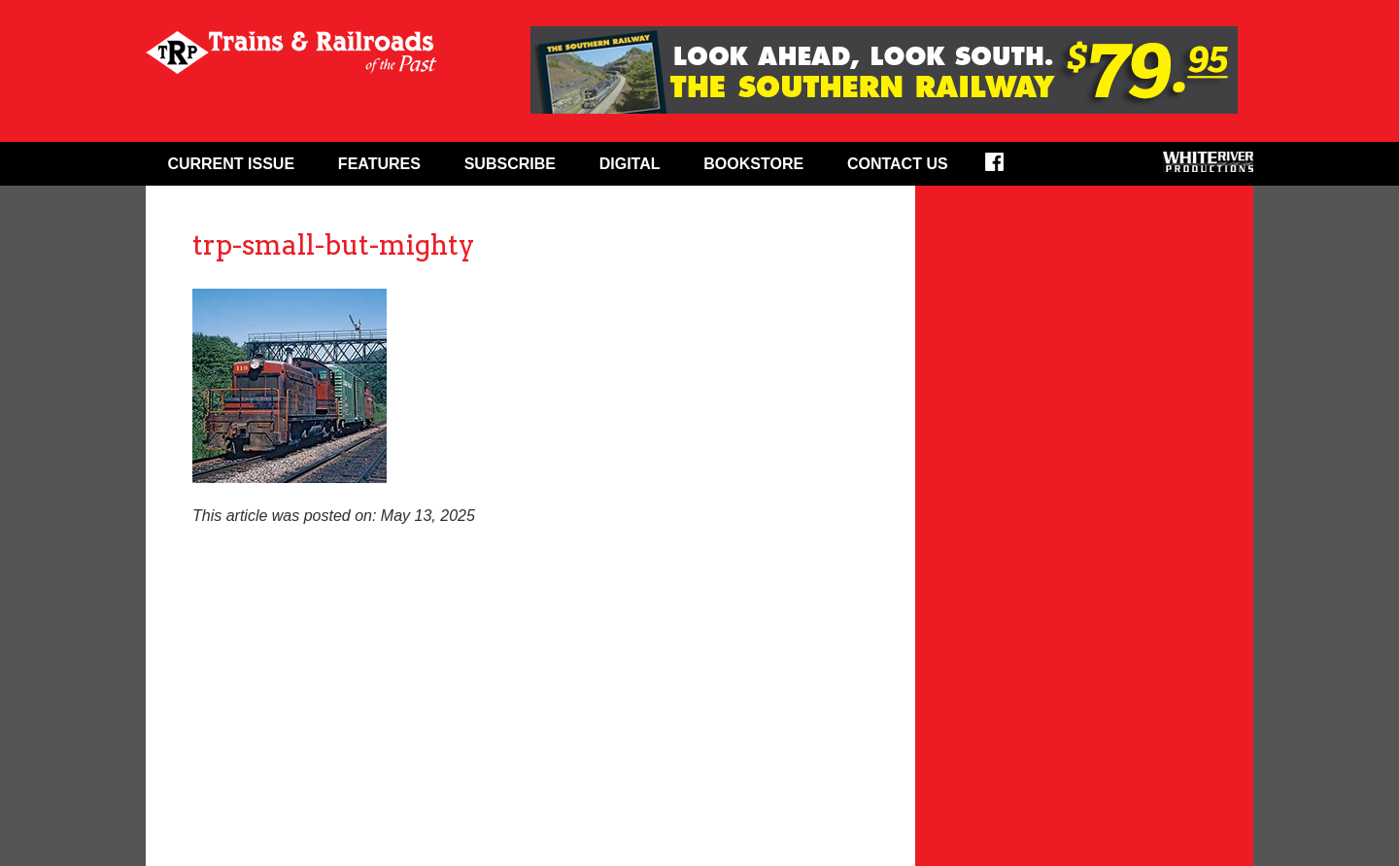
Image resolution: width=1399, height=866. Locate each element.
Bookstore (753, 164)
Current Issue (230, 164)
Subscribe (510, 164)
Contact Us (897, 164)
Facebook (1007, 168)
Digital (630, 164)
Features (379, 164)
